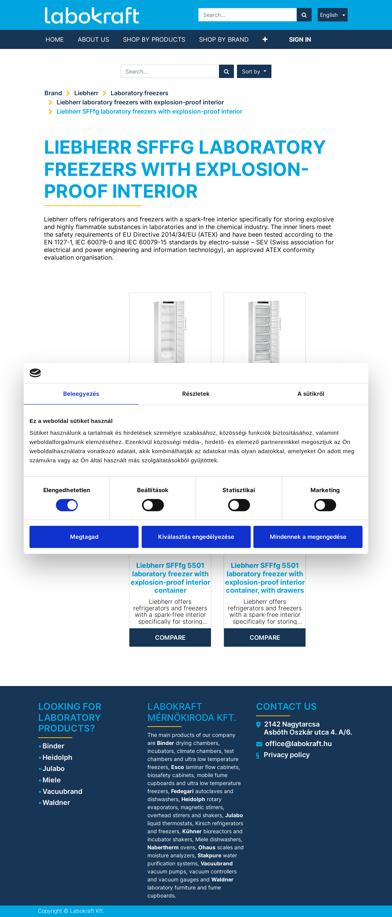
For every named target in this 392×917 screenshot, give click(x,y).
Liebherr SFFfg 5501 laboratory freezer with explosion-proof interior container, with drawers (265, 577)
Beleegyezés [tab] (81, 393)
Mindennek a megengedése (308, 536)
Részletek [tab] (196, 393)
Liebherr (86, 93)
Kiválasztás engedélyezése (196, 536)
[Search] (304, 14)
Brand (53, 93)
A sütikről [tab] (311, 393)
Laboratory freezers (139, 93)
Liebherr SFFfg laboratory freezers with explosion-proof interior (149, 111)
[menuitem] (54, 39)
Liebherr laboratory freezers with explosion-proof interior (140, 102)
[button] (265, 39)
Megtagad (84, 536)
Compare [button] (170, 637)
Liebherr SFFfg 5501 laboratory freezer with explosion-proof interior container (170, 577)
